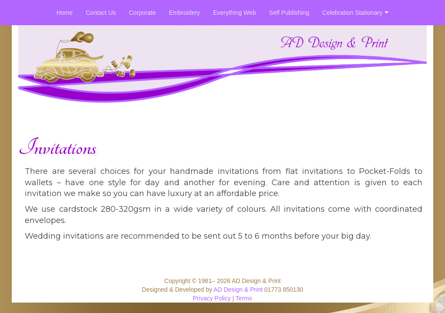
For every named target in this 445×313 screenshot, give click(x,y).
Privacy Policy (212, 298)
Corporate (142, 12)
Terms (244, 298)
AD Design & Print (237, 289)
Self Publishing (289, 12)
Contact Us (101, 12)
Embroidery (184, 12)
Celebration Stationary (355, 12)
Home (64, 12)
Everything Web (234, 12)
